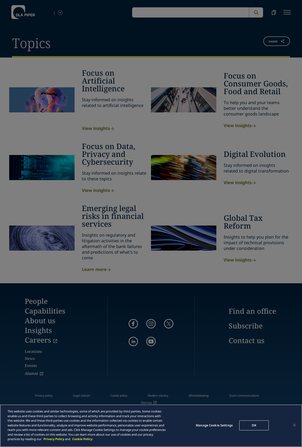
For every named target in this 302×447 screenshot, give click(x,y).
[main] (151, 425)
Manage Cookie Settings (214, 425)
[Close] (294, 425)
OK (254, 425)
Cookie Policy (82, 439)
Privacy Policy (53, 439)
